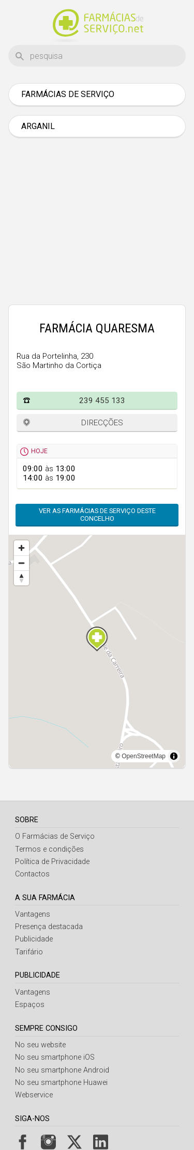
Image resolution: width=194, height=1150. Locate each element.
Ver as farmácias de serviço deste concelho (97, 514)
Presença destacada (49, 926)
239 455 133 (102, 400)
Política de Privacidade (52, 861)
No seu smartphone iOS (55, 1057)
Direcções (102, 422)
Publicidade (34, 939)
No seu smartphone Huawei (61, 1082)
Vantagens (32, 914)
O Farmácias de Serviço (55, 836)
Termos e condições (49, 849)
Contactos (32, 874)
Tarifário (29, 952)
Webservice (34, 1095)
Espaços (29, 1004)
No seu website (40, 1045)
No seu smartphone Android (62, 1070)
